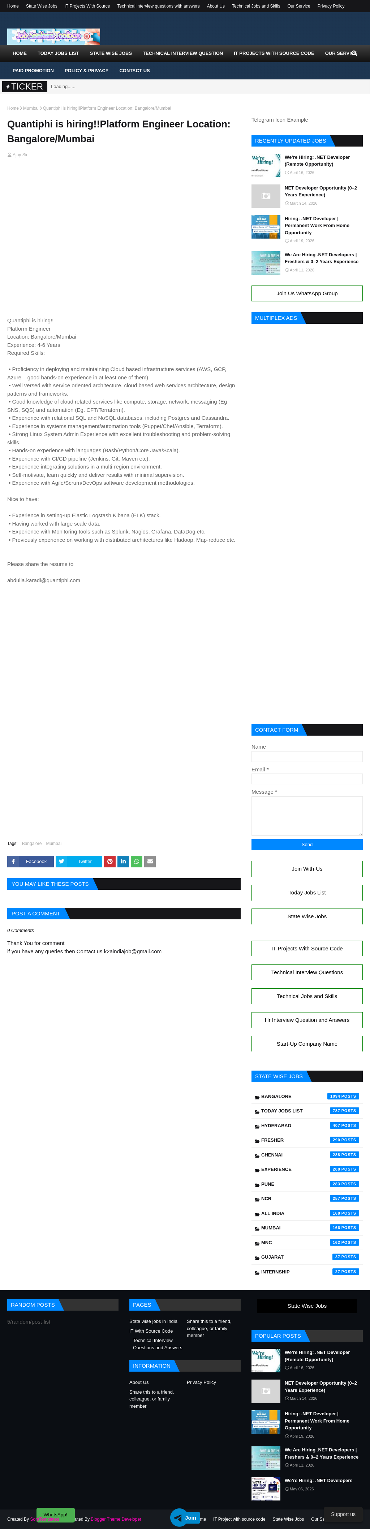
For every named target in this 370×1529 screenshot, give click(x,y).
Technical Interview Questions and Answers (157, 1344)
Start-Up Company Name (307, 1044)
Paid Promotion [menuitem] (33, 70)
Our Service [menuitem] (341, 53)
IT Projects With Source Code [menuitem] (274, 53)
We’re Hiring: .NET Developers (319, 1480)
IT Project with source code (239, 1519)
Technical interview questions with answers (158, 6)
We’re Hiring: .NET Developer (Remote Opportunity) (317, 160)
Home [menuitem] (20, 53)
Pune (310, 1184)
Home (13, 6)
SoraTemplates (44, 1519)
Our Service (298, 6)
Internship (310, 1271)
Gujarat (310, 1257)
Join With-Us (307, 869)
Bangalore (32, 843)
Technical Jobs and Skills (256, 6)
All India (310, 1213)
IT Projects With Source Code (307, 948)
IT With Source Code (151, 1331)
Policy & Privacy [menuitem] (87, 70)
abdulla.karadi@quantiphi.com (43, 580)
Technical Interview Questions (307, 972)
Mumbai (31, 108)
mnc (310, 1242)
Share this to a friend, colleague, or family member (209, 1328)
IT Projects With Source (87, 6)
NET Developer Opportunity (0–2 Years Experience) (321, 191)
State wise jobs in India (153, 1321)
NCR (310, 1198)
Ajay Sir (20, 154)
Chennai (310, 1154)
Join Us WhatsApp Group (306, 293)
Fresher (310, 1140)
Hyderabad (310, 1125)
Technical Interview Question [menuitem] (183, 53)
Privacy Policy (331, 6)
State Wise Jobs (41, 6)
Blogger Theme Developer (116, 1519)
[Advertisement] (124, 181)
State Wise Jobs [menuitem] (111, 53)
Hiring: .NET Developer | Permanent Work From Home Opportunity (317, 225)
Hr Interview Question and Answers (307, 1020)
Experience (310, 1169)
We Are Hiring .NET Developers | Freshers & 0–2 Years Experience (321, 258)
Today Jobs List (307, 892)
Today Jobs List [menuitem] (58, 53)
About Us (216, 6)
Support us (343, 1514)
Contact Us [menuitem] (134, 70)
